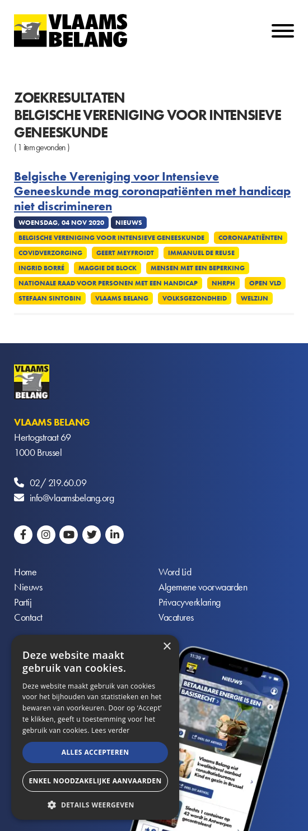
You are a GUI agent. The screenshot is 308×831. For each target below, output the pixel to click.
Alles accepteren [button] (95, 752)
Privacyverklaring (189, 601)
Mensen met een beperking (198, 268)
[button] (95, 804)
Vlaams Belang (121, 298)
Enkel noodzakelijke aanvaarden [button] (95, 781)
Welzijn (254, 298)
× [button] (166, 647)
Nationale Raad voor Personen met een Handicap (108, 283)
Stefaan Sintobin (49, 298)
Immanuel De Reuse (201, 252)
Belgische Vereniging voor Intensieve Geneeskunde (111, 237)
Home (25, 571)
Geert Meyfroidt (125, 252)
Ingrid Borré (41, 268)
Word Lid (174, 571)
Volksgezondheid (194, 298)
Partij (22, 601)
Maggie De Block (107, 268)
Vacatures (176, 617)
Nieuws (28, 586)
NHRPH (223, 283)
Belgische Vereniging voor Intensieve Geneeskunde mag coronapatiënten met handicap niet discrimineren (152, 191)
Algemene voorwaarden (202, 586)
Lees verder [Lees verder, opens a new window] (110, 730)
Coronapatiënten (250, 237)
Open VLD (265, 283)
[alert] (95, 727)
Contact (28, 617)
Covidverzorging (50, 252)
